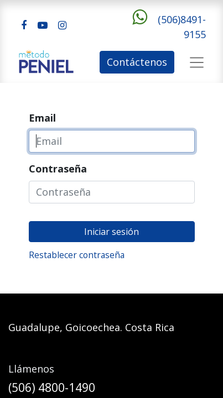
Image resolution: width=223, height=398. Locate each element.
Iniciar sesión (111, 232)
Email (42, 117)
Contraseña (58, 168)
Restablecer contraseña (77, 255)
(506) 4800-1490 (51, 387)
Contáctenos (137, 62)
